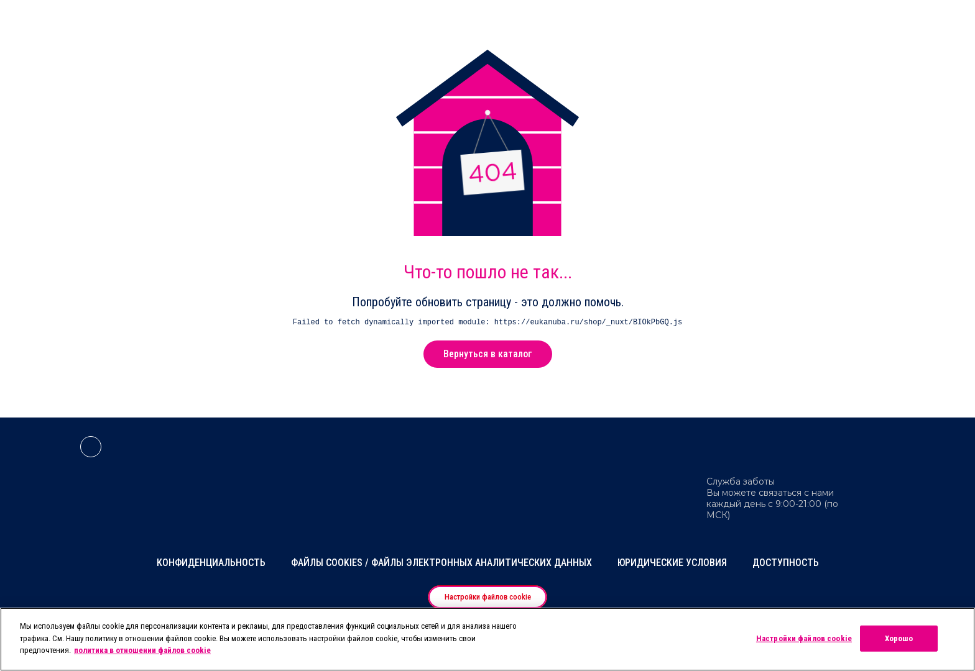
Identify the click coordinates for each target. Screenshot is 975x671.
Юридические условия (672, 562)
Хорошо (899, 638)
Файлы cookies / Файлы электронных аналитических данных (441, 562)
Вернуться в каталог (487, 354)
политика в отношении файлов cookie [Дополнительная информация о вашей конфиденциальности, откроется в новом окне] (142, 650)
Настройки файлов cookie (488, 596)
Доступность (785, 562)
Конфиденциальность (211, 562)
